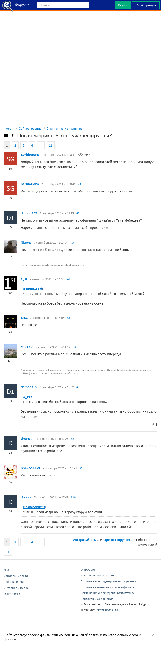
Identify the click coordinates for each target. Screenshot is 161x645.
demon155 (29, 213)
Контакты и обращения (97, 599)
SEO (6, 570)
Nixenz (26, 242)
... (41, 145)
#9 (81, 468)
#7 (77, 387)
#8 (72, 439)
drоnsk (26, 438)
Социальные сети (16, 576)
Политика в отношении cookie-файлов (107, 587)
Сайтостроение (30, 128)
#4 (68, 279)
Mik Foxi (27, 346)
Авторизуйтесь (84, 539)
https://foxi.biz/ (69, 373)
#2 (77, 213)
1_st (24, 279)
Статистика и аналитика (65, 128)
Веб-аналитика (14, 582)
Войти (122, 5)
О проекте (88, 569)
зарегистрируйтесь (117, 539)
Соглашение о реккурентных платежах (107, 593)
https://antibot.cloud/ (118, 370)
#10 (73, 497)
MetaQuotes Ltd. (108, 610)
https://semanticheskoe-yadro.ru (66, 265)
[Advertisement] (80, 22)
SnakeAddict (30, 468)
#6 (74, 347)
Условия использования (97, 575)
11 (50, 145)
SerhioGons (30, 154)
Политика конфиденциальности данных (108, 581)
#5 (68, 318)
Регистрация (146, 5)
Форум (9, 128)
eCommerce (12, 594)
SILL (24, 317)
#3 (72, 243)
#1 (79, 184)
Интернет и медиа (16, 588)
